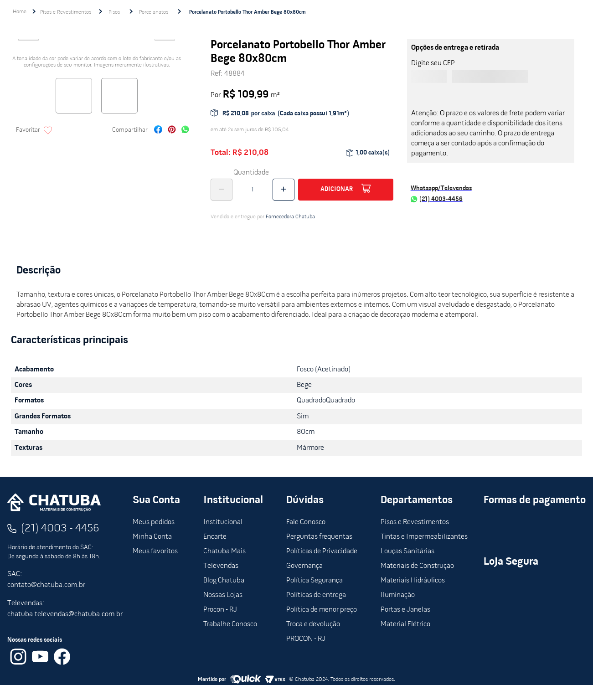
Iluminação (398, 595)
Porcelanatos (153, 12)
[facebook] (158, 130)
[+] (283, 190)
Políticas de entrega (316, 595)
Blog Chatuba (223, 580)
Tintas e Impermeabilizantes (424, 537)
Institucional (222, 522)
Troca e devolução (313, 624)
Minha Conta (152, 537)
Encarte (215, 537)
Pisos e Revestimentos (65, 12)
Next (165, 43)
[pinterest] (172, 130)
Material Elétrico (405, 624)
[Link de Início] (19, 11)
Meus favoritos (155, 551)
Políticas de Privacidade (321, 551)
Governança (304, 566)
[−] (221, 190)
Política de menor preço (321, 609)
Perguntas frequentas (319, 537)
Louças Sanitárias (407, 551)
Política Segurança (314, 580)
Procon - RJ (220, 609)
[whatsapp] (185, 130)
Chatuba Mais (224, 551)
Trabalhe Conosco (230, 624)
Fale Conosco (305, 522)
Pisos (114, 12)
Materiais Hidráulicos (413, 580)
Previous (28, 43)
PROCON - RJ (305, 639)
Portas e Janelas (405, 609)
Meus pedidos (154, 522)
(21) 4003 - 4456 (60, 528)
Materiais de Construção (417, 566)
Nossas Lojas (222, 595)
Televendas (220, 566)
